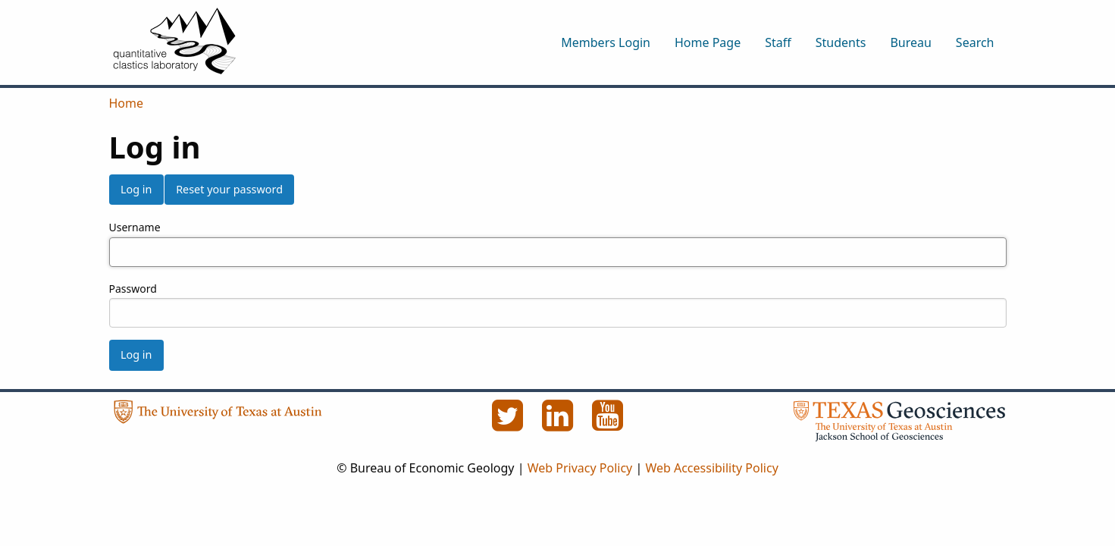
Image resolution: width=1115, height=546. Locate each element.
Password (133, 288)
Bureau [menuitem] (910, 42)
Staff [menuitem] (778, 42)
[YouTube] (607, 424)
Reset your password (229, 189)
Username (135, 227)
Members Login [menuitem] (605, 42)
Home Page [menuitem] (708, 42)
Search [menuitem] (975, 42)
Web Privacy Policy (580, 468)
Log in (136, 189)
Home (126, 103)
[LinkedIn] (559, 424)
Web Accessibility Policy (711, 468)
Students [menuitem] (841, 42)
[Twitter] (509, 424)
